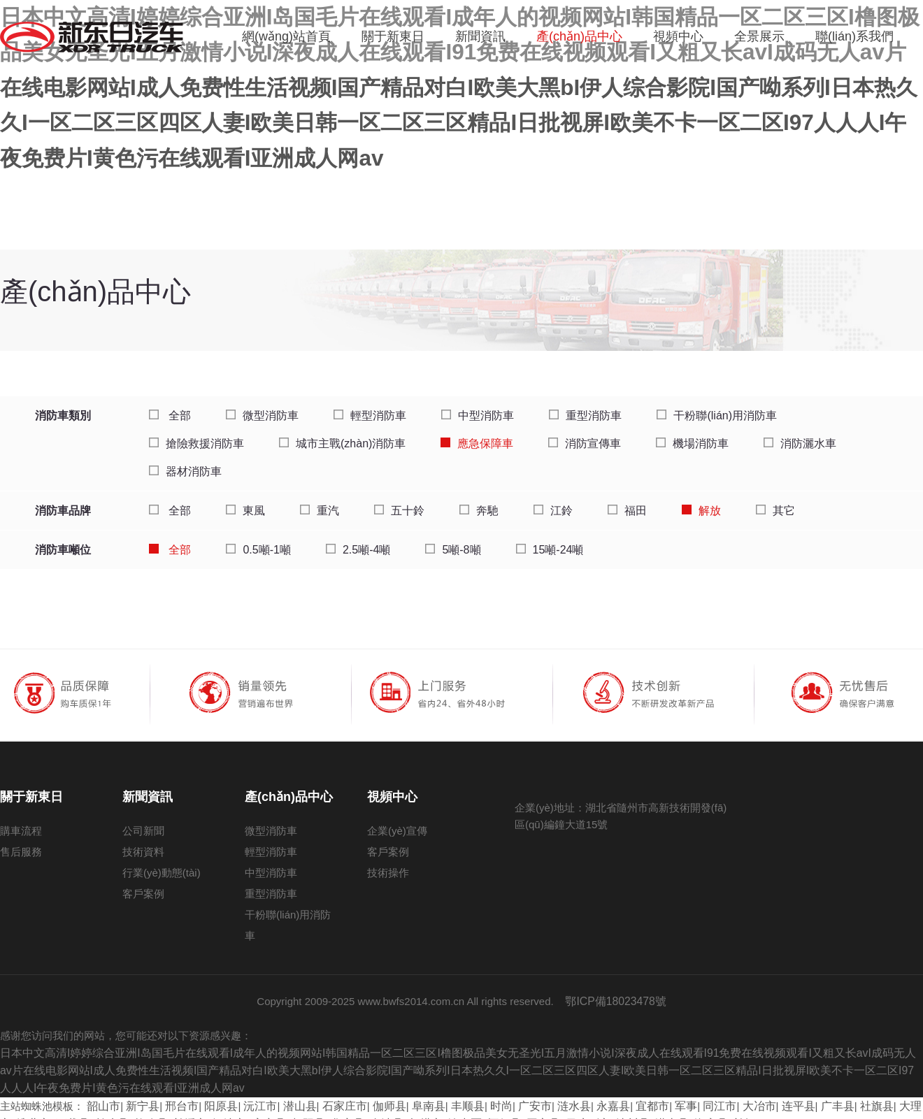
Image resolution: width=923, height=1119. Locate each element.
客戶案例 (143, 885)
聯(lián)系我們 (854, 36)
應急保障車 (477, 435)
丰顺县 (447, 1093)
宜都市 (622, 1093)
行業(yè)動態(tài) (161, 864)
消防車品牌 (63, 502)
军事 (653, 1093)
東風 (245, 502)
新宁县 (139, 1093)
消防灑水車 (800, 435)
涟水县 (548, 1093)
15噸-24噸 (550, 541)
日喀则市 (520, 1110)
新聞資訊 (480, 36)
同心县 (477, 1110)
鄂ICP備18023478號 (616, 992)
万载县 (32, 1110)
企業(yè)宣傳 (397, 822)
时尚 (478, 1093)
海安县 (636, 1110)
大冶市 (723, 1093)
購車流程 (21, 822)
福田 (627, 502)
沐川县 (562, 1110)
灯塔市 (366, 1110)
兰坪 (667, 1110)
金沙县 (329, 1110)
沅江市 (250, 1093)
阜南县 (410, 1093)
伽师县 (373, 1093)
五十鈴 (399, 502)
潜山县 (288, 1093)
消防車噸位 (63, 541)
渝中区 (403, 1110)
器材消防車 (185, 463)
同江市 (685, 1093)
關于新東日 (393, 36)
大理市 (871, 1093)
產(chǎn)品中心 (579, 36)
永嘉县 (585, 1093)
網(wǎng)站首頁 (286, 36)
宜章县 (217, 1110)
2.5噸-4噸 (358, 541)
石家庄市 (331, 1093)
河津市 (180, 1110)
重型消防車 (585, 407)
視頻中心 (678, 36)
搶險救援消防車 (196, 435)
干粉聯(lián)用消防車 (717, 407)
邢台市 (176, 1093)
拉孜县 (106, 1110)
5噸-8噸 (452, 541)
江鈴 (553, 502)
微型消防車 (262, 407)
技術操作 (388, 864)
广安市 (511, 1093)
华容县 (292, 1110)
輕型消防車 (370, 407)
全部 (170, 407)
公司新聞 (143, 822)
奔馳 (479, 502)
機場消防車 (692, 435)
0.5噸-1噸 (258, 541)
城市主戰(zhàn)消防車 (342, 435)
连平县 (760, 1093)
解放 (701, 502)
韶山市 (102, 1093)
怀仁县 (440, 1110)
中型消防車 (477, 407)
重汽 (319, 502)
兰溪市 (143, 1110)
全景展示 (759, 36)
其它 (775, 502)
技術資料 (143, 843)
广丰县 (797, 1093)
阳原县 (213, 1093)
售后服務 (21, 843)
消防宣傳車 (584, 435)
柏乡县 (69, 1110)
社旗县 (834, 1093)
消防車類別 (63, 407)
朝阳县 (255, 1110)
